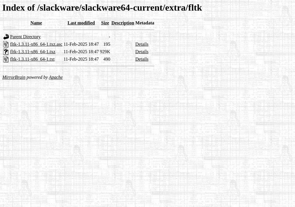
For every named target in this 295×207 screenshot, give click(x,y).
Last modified (81, 22)
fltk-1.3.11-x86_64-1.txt (32, 59)
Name (36, 22)
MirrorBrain (13, 77)
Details (141, 44)
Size (105, 22)
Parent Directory (25, 36)
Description (122, 22)
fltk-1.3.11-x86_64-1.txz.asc (36, 44)
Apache (56, 77)
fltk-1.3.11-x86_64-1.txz (32, 51)
